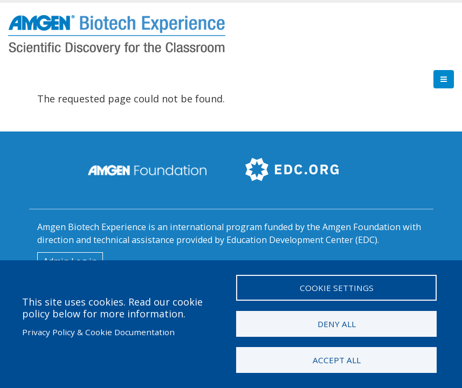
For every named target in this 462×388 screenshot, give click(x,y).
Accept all (337, 360)
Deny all (337, 323)
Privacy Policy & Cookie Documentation (98, 332)
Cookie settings (337, 287)
